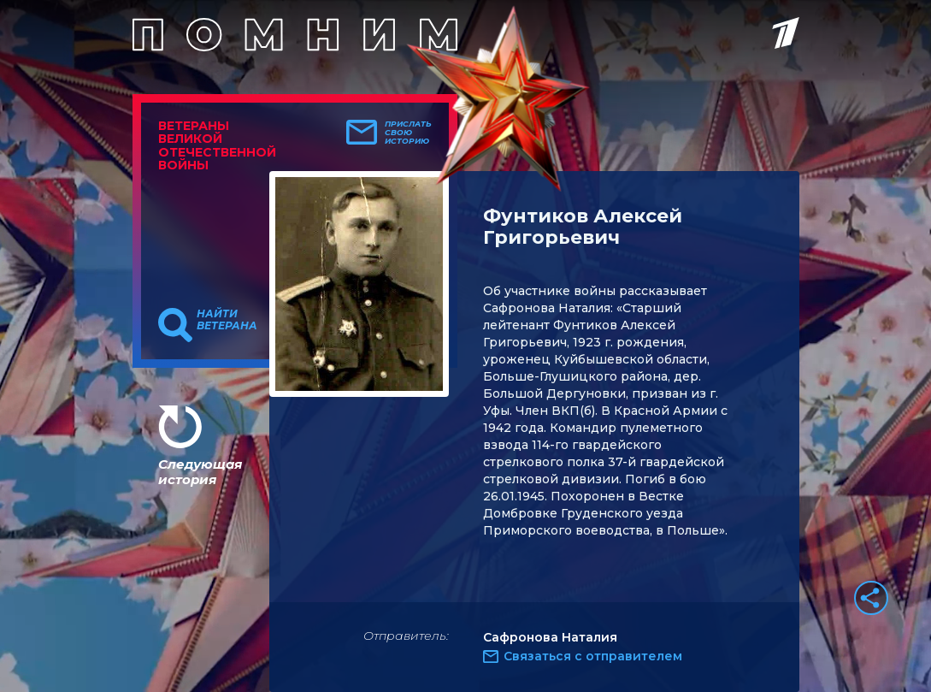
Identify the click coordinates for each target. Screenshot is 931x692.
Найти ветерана (227, 320)
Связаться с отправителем (593, 656)
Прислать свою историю (408, 132)
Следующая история (200, 472)
